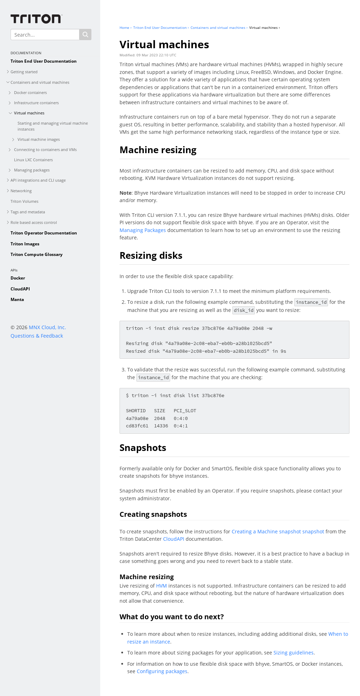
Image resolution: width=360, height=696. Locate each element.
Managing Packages (143, 230)
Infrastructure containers (36, 102)
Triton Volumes (24, 201)
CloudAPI (20, 289)
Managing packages (32, 170)
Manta (17, 299)
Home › (125, 27)
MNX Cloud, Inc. (47, 327)
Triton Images (25, 244)
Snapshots (143, 447)
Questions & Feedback (37, 335)
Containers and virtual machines (40, 82)
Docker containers (30, 92)
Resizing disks (151, 255)
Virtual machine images (39, 139)
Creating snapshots (153, 514)
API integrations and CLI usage (38, 180)
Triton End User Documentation (44, 61)
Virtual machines (29, 112)
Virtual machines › (264, 27)
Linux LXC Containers (33, 159)
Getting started (24, 71)
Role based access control (34, 222)
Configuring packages (162, 671)
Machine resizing (158, 149)
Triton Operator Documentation (44, 233)
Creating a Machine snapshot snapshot (278, 531)
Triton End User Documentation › (161, 27)
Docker (18, 278)
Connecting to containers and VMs (45, 149)
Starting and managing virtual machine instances (53, 126)
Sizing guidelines (294, 652)
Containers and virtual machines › (219, 27)
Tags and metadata (28, 211)
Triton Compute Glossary (37, 254)
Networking (21, 190)
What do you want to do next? (172, 616)
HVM (161, 585)
